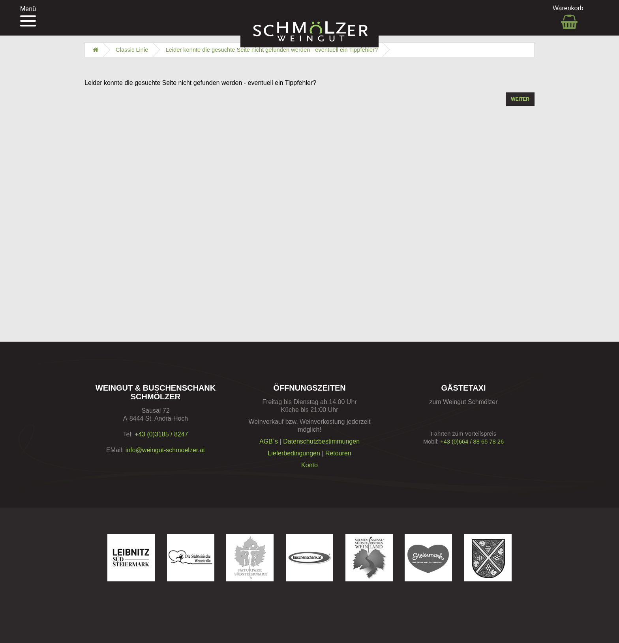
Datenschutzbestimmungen (321, 441)
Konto (309, 465)
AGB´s (268, 441)
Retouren (338, 453)
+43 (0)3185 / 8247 (161, 434)
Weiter (520, 99)
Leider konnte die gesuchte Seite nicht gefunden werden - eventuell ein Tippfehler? (271, 50)
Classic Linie (132, 50)
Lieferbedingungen (294, 453)
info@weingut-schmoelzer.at (165, 450)
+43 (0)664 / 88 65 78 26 (472, 441)
